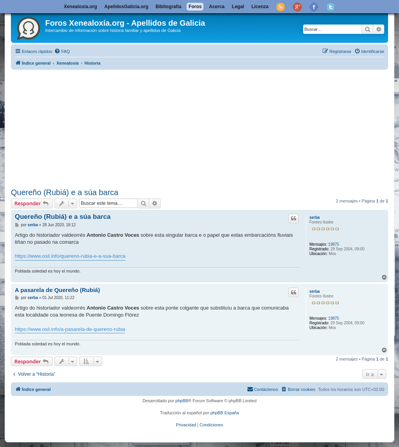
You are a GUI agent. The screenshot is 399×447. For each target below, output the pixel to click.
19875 (333, 244)
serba (314, 217)
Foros (195, 6)
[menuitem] (62, 51)
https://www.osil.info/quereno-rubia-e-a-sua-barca (70, 256)
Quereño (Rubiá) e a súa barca (64, 192)
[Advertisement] (199, 127)
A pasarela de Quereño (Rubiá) (57, 290)
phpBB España (224, 412)
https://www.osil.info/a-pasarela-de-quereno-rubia (70, 329)
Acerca (216, 6)
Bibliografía (168, 6)
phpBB (181, 400)
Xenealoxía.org (80, 6)
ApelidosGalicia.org (126, 6)
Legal (238, 6)
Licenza (259, 6)
